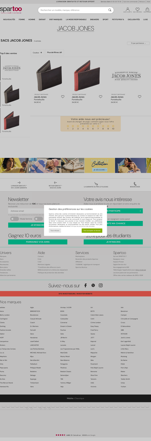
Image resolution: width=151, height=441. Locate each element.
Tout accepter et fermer (92, 230)
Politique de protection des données (82, 226)
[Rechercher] (109, 10)
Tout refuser (54, 230)
